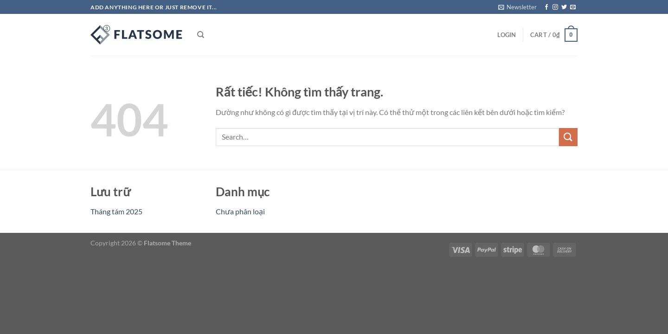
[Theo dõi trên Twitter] (564, 7)
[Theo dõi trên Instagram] (555, 7)
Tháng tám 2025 (116, 211)
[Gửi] (568, 137)
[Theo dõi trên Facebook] (546, 7)
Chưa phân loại (240, 211)
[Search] (200, 35)
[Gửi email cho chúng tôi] (573, 7)
